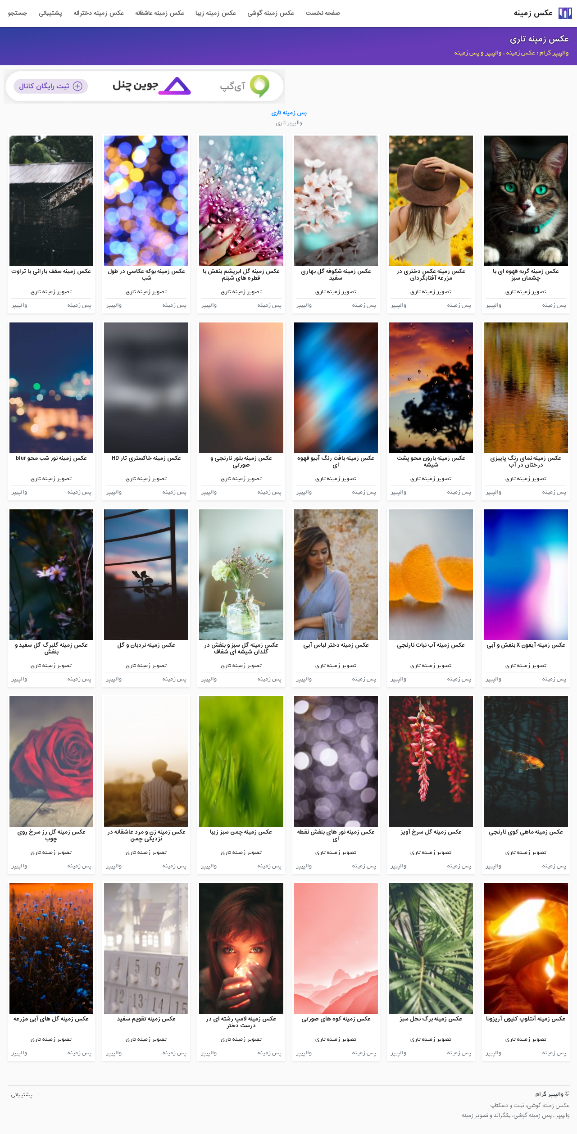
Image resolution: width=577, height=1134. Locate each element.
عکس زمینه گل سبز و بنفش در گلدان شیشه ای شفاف (241, 649)
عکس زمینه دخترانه (98, 13)
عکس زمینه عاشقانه (159, 13)
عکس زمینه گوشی (270, 13)
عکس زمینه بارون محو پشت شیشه (431, 462)
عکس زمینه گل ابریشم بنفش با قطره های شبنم (241, 275)
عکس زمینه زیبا (215, 13)
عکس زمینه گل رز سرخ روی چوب (51, 835)
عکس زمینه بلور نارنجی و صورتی (241, 462)
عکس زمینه (533, 13)
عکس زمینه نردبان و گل (146, 645)
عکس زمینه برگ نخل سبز (431, 1019)
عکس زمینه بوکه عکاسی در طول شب (146, 275)
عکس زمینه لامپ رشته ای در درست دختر (241, 1022)
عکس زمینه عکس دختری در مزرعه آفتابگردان (430, 275)
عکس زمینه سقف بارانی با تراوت (51, 271)
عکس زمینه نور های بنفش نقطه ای (336, 835)
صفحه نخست (322, 13)
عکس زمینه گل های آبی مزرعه (51, 1019)
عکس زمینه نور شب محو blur (51, 458)
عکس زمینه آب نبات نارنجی (431, 645)
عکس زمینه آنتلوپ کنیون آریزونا (525, 1019)
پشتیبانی (50, 13)
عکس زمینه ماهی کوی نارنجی (526, 832)
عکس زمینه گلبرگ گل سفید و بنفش (51, 649)
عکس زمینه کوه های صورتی (336, 1019)
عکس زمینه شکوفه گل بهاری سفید (336, 275)
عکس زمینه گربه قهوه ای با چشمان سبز (526, 275)
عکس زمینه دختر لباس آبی (336, 645)
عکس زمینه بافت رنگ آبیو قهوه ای (335, 462)
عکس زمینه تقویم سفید (146, 1019)
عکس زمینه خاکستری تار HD (146, 458)
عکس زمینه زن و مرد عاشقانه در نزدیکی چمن (146, 835)
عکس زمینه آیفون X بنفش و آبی (525, 645)
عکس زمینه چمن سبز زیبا (241, 832)
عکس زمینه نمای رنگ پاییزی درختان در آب (525, 462)
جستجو (17, 13)
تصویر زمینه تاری (525, 291)
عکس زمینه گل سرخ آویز (431, 832)
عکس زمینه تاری (539, 39)
